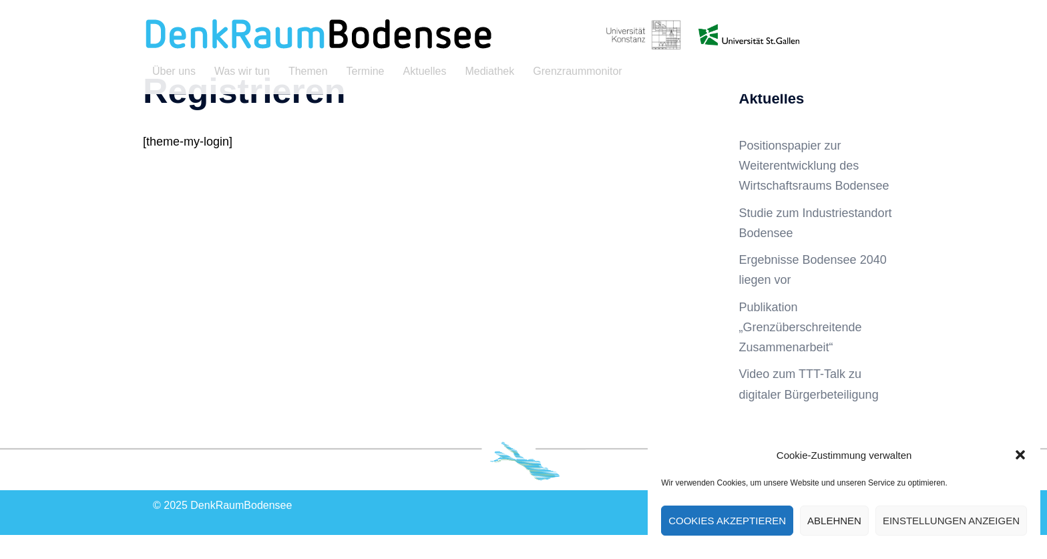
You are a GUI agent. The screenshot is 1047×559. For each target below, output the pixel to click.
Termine (366, 71)
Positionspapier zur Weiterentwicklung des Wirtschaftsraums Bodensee (814, 189)
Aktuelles (425, 71)
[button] (1020, 454)
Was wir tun (242, 71)
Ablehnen (834, 520)
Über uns (174, 71)
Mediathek (489, 71)
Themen (308, 71)
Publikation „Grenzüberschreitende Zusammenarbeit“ (800, 351)
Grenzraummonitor (577, 71)
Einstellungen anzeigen (951, 520)
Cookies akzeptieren (727, 520)
